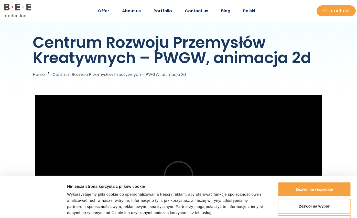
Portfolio (163, 11)
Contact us (196, 11)
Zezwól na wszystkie (314, 151)
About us (131, 11)
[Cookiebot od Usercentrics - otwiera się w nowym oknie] (33, 208)
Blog (225, 11)
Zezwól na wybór (314, 168)
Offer (103, 11)
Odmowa (314, 184)
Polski (249, 11)
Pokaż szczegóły (273, 208)
